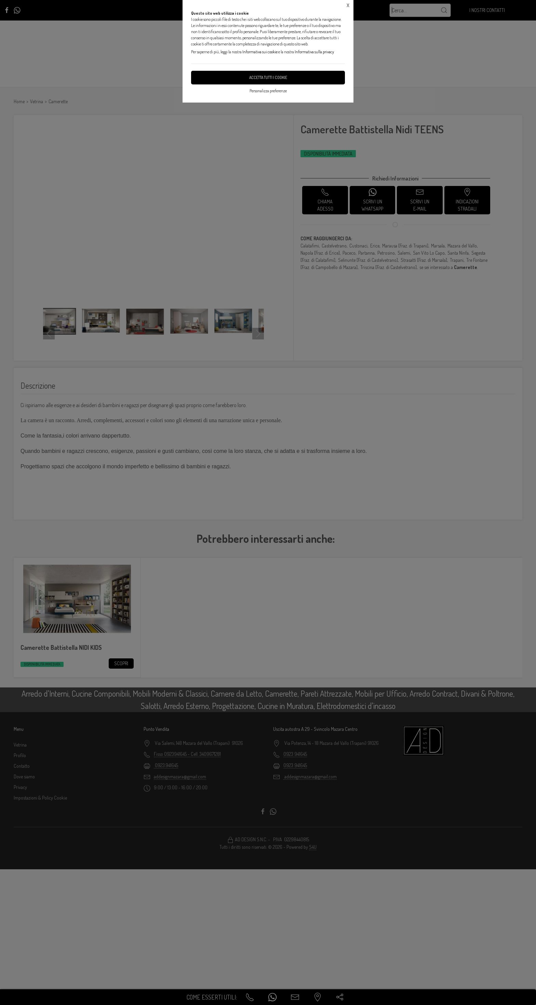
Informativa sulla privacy (314, 51)
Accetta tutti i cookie (268, 77)
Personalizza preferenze (268, 90)
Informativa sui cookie (260, 51)
